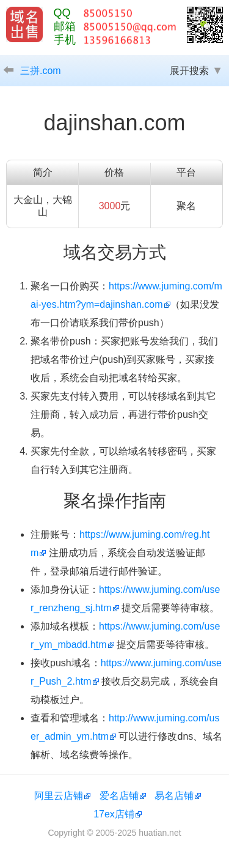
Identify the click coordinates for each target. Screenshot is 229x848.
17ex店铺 (113, 814)
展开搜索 (189, 70)
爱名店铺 (119, 795)
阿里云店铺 (58, 795)
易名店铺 (174, 795)
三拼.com (40, 70)
